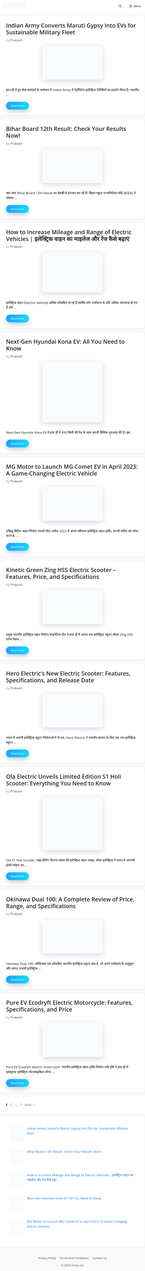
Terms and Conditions (74, 1258)
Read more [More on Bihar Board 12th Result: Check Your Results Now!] (17, 209)
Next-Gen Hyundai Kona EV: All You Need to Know (65, 345)
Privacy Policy (47, 1258)
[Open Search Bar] (120, 6)
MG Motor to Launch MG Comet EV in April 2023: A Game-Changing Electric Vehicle (72, 470)
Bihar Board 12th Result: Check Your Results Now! (66, 132)
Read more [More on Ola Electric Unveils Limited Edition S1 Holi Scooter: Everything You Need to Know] (17, 876)
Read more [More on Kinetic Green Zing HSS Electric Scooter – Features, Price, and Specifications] (17, 650)
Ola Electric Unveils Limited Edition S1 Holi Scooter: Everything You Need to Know (63, 780)
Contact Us (100, 1258)
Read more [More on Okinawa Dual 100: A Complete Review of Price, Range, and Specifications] (17, 979)
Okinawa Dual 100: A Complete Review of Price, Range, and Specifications (70, 902)
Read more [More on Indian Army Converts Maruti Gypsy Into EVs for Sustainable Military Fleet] (17, 105)
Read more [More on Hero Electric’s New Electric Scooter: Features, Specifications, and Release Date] (17, 753)
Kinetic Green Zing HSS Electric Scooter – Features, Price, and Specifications (61, 573)
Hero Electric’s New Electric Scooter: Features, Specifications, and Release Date (68, 676)
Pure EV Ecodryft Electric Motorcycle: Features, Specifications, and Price (69, 1006)
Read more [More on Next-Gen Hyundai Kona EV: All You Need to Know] (17, 443)
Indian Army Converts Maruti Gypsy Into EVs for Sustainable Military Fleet (71, 29)
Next (30, 1105)
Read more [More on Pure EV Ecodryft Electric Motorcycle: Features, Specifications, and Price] (17, 1083)
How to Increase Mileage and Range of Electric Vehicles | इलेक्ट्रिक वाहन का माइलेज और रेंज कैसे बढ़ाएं (69, 235)
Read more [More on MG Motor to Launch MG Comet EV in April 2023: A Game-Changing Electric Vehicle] (17, 547)
